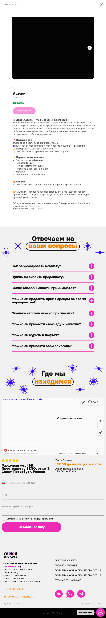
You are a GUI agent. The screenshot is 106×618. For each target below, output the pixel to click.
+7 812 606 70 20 (13, 589)
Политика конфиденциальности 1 (78, 570)
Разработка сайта (92, 603)
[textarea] (53, 508)
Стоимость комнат (68, 580)
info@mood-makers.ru (18, 596)
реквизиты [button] (12, 566)
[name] (53, 495)
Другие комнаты (11, 4)
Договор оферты (66, 560)
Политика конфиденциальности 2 (78, 575)
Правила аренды (66, 565)
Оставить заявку (31, 527)
